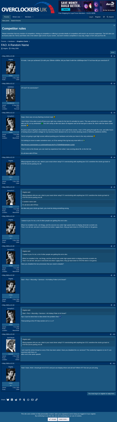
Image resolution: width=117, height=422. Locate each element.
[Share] (111, 56)
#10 (114, 334)
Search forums (16, 20)
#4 (114, 157)
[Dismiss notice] (114, 25)
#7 (114, 246)
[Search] (110, 17)
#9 (114, 305)
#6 (114, 216)
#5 (114, 187)
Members (28, 17)
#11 (114, 363)
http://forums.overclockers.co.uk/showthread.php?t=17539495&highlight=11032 (48, 145)
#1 (114, 56)
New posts (5, 20)
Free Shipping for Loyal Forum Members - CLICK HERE (76, 13)
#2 (114, 83)
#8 (114, 275)
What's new (16, 17)
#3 (114, 113)
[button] (21, 17)
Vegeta (5, 48)
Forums (6, 17)
